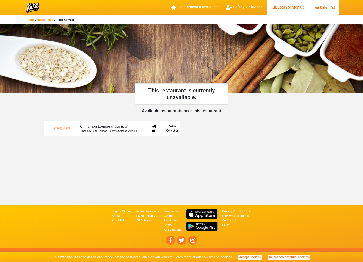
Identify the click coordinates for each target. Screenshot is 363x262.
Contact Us (229, 220)
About (116, 216)
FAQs (225, 225)
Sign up (298, 7)
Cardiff (168, 216)
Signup (127, 211)
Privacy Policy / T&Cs (236, 211)
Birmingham (172, 220)
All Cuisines (144, 220)
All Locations (173, 229)
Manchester (172, 211)
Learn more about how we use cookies (203, 257)
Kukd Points (120, 220)
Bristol (168, 225)
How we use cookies (236, 216)
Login (282, 7)
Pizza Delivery (145, 216)
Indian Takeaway (147, 211)
